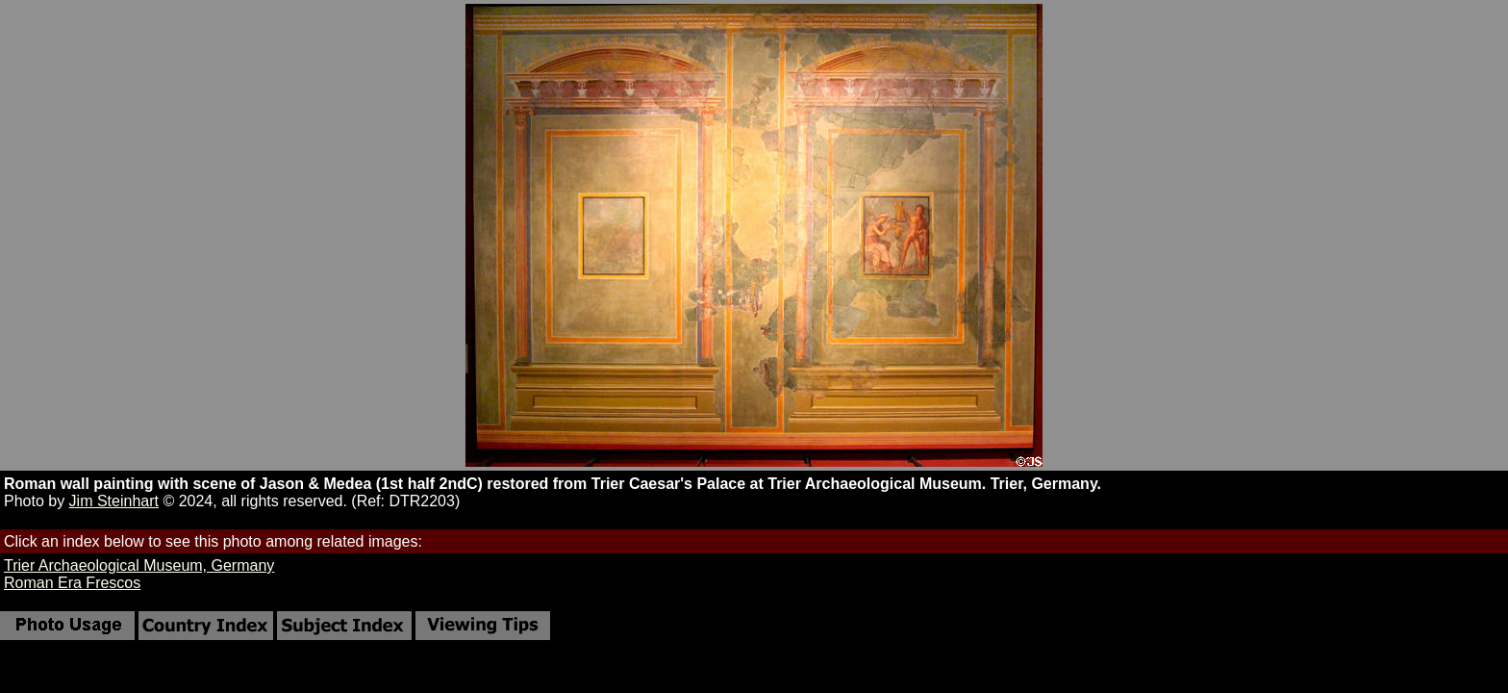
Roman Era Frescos (72, 583)
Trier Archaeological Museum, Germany (139, 565)
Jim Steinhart (114, 501)
